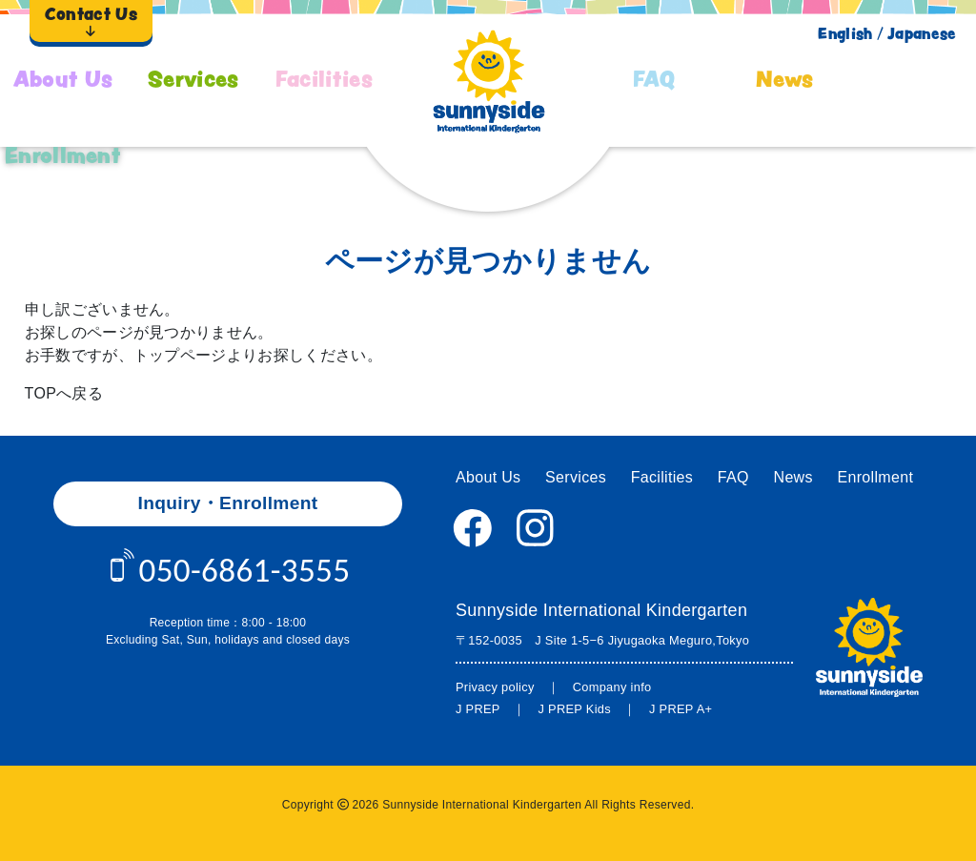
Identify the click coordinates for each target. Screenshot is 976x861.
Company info (612, 687)
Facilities (324, 78)
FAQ (654, 78)
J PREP (478, 709)
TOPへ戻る (64, 393)
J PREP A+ (680, 709)
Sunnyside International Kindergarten (601, 610)
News (784, 78)
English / (850, 33)
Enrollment (63, 155)
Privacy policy (495, 687)
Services (193, 78)
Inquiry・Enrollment (228, 503)
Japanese (922, 33)
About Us (63, 78)
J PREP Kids (574, 709)
